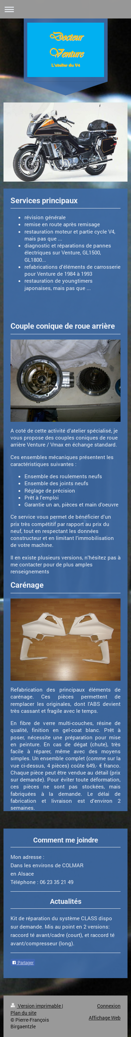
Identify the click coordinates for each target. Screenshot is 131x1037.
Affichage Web (105, 1017)
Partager (23, 962)
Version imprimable (36, 1005)
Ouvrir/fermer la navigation (65, 9)
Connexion (109, 1005)
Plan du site (23, 1012)
